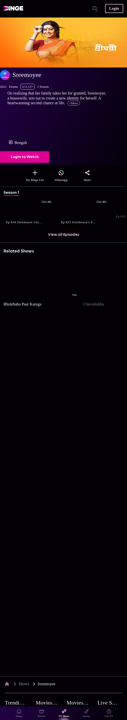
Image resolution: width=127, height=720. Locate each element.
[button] (30, 213)
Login (114, 8)
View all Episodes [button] (63, 235)
